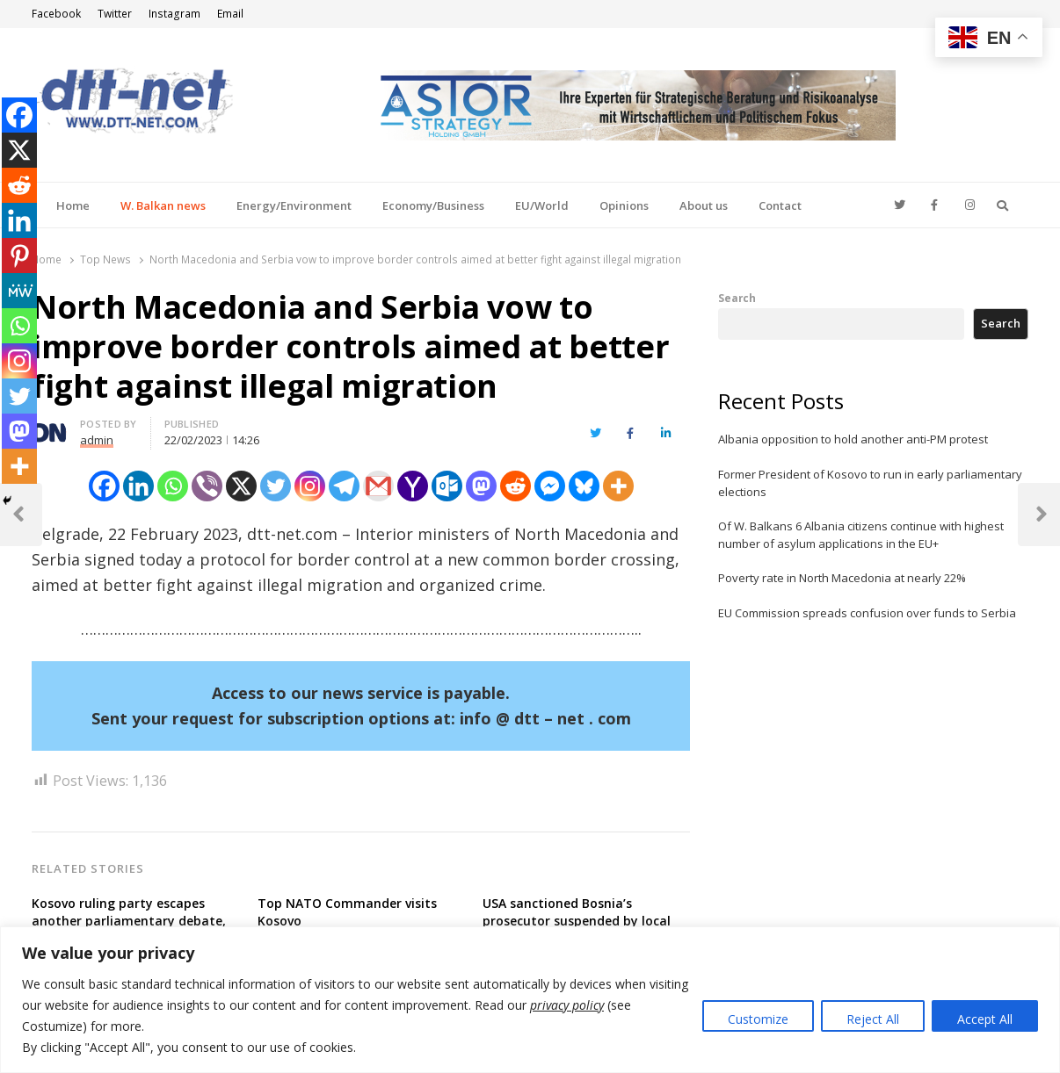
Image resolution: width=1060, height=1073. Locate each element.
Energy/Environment (294, 205)
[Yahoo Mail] (412, 486)
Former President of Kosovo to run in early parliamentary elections (870, 483)
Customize (758, 1019)
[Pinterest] (19, 255)
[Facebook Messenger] (549, 486)
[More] (618, 486)
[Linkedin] (138, 486)
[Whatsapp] (172, 486)
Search (737, 298)
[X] (241, 486)
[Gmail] (378, 486)
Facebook (56, 13)
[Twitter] (275, 486)
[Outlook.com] (447, 486)
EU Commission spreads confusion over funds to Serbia (867, 613)
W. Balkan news (163, 205)
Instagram (174, 13)
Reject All (872, 1019)
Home (73, 205)
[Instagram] (309, 486)
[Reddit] (515, 486)
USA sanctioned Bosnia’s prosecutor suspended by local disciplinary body (577, 921)
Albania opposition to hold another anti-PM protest (853, 439)
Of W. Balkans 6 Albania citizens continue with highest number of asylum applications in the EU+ (861, 534)
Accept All (985, 1019)
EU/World (542, 205)
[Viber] (207, 486)
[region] (530, 999)
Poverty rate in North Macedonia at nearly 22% (842, 578)
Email (230, 13)
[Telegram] (344, 486)
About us (703, 205)
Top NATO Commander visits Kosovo (347, 912)
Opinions (624, 205)
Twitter (115, 13)
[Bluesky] (584, 486)
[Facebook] (104, 486)
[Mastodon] (481, 486)
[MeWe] (19, 290)
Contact (780, 205)
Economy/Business (433, 205)
